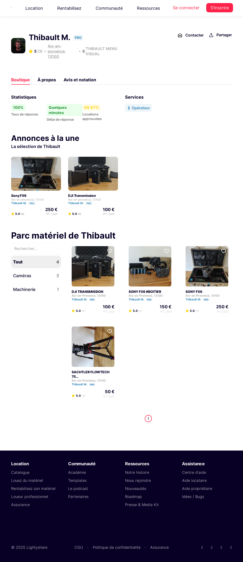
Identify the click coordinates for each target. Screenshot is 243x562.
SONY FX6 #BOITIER (145, 292)
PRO (32, 203)
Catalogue (20, 472)
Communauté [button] (109, 8)
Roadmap (133, 496)
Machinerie (36, 289)
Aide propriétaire (197, 488)
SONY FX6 (194, 292)
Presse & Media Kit (142, 504)
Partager (220, 35)
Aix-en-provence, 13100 (57, 51)
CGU (79, 547)
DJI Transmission (82, 195)
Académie (77, 472)
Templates (77, 480)
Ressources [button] (148, 8)
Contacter (190, 35)
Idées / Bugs (193, 496)
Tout (36, 262)
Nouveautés (135, 488)
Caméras (36, 276)
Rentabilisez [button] (69, 8)
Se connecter (186, 7)
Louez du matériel (27, 480)
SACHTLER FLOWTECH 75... (90, 374)
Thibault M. (25, 203)
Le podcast (78, 488)
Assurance (20, 504)
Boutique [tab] (20, 79)
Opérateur (138, 108)
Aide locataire (194, 480)
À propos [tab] (46, 79)
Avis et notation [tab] (80, 79)
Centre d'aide (194, 472)
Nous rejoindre (138, 480)
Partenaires (78, 496)
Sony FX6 (18, 195)
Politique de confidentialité (116, 547)
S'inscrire (219, 7)
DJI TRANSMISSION (87, 292)
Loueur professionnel (29, 496)
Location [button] (34, 8)
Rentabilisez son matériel (33, 488)
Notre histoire (137, 472)
